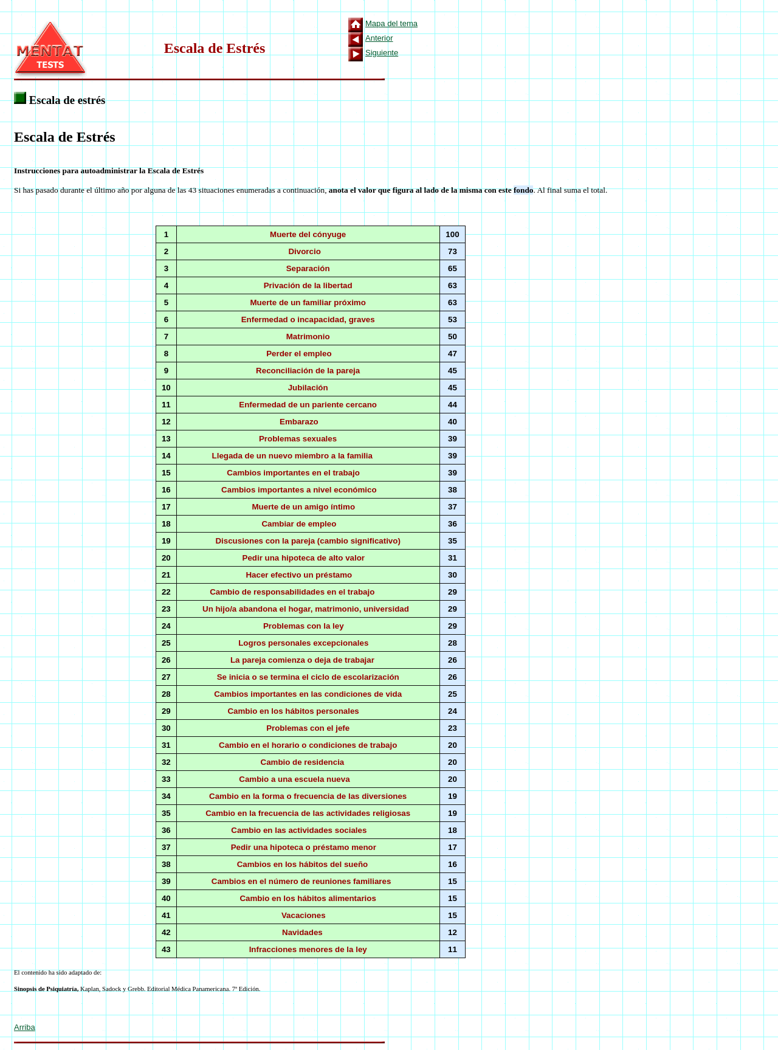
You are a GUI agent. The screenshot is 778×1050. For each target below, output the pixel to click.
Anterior (379, 38)
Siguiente (381, 52)
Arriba (24, 1027)
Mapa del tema (391, 23)
